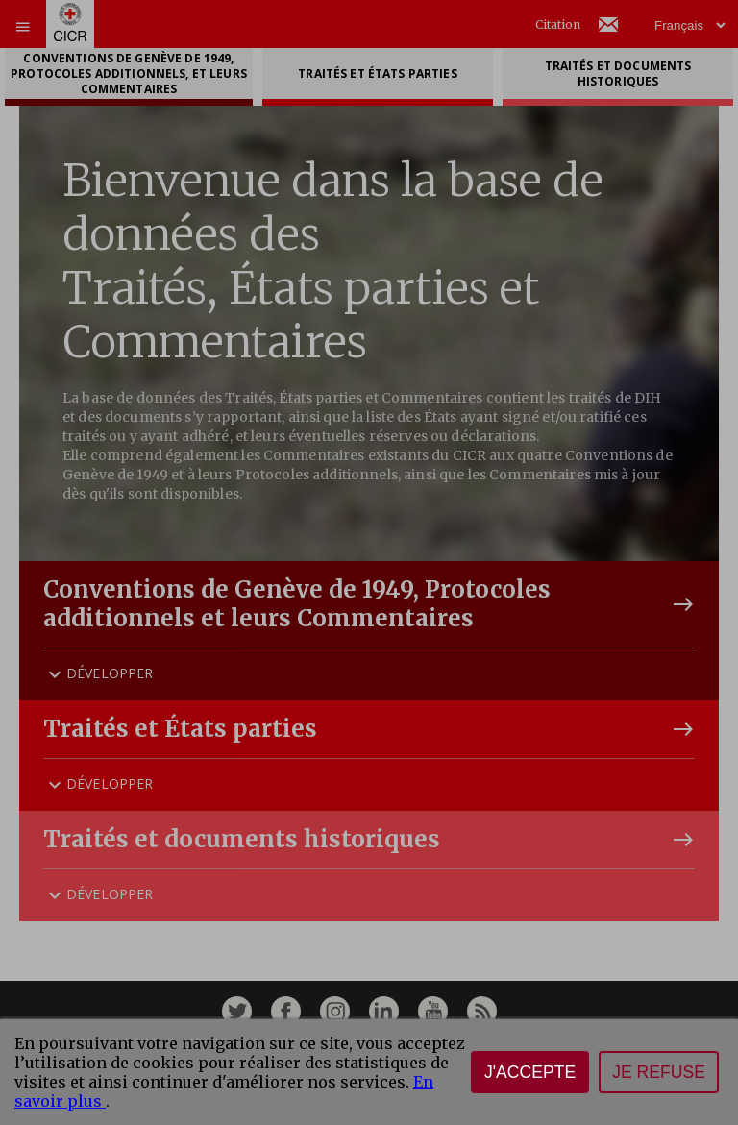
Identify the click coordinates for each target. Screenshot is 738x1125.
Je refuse (658, 1072)
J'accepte (530, 1072)
